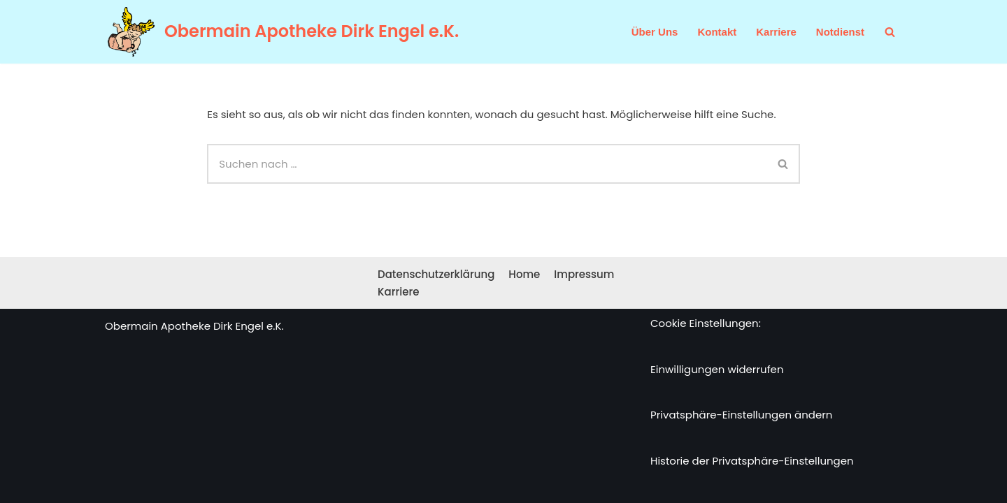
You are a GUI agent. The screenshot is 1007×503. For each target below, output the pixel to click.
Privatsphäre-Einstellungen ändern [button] (741, 414)
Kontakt (716, 32)
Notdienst (840, 32)
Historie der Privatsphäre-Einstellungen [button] (752, 460)
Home (524, 274)
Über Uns (654, 32)
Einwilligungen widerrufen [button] (717, 369)
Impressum (584, 274)
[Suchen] (890, 32)
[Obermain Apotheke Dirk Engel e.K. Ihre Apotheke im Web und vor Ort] (282, 32)
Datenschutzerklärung (436, 274)
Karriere (776, 32)
